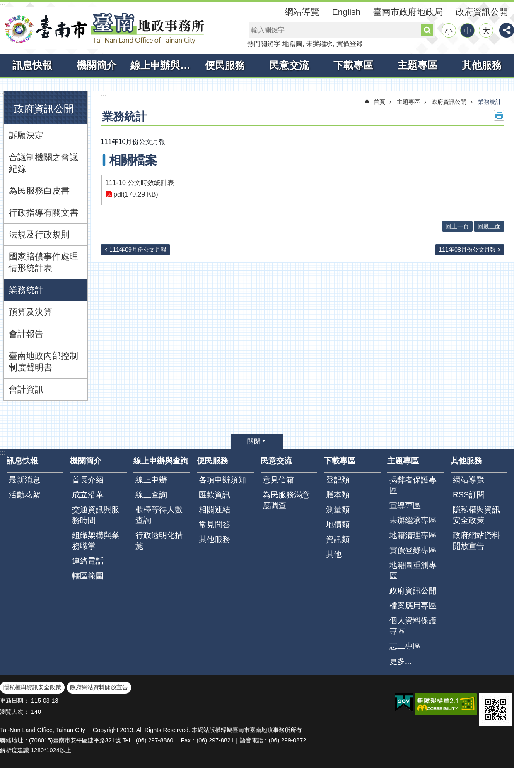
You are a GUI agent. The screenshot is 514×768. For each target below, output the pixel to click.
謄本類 (338, 494)
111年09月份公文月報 (138, 249)
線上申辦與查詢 (161, 65)
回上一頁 (457, 226)
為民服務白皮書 (39, 190)
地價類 (338, 524)
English (346, 12)
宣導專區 (405, 505)
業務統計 (26, 290)
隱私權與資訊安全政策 (476, 515)
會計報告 (26, 333)
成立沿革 (88, 494)
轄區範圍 (88, 575)
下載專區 (353, 65)
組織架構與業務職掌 (95, 540)
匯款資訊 (214, 494)
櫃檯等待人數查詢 (159, 515)
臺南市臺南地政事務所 (103, 28)
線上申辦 (151, 479)
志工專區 (405, 646)
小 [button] (449, 30)
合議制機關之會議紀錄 (43, 162)
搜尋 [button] (427, 30)
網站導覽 (302, 12)
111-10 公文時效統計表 (139, 182)
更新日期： (14, 700)
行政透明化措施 (159, 540)
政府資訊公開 (482, 12)
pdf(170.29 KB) (135, 194)
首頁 (379, 101)
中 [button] (467, 30)
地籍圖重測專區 (413, 570)
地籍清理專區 (413, 535)
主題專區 (417, 65)
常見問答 (214, 524)
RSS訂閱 (469, 494)
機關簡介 (96, 65)
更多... (400, 661)
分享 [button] (506, 30)
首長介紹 (88, 479)
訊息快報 (32, 65)
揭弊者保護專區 (413, 485)
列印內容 (499, 115)
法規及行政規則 (39, 234)
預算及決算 (30, 312)
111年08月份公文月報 (467, 249)
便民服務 (225, 65)
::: (2, 5)
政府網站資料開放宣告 (476, 540)
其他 (334, 554)
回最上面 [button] (489, 226)
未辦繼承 (319, 43)
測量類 (338, 509)
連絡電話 (88, 561)
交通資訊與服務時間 (95, 515)
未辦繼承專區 (413, 520)
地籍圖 (292, 43)
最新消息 (24, 479)
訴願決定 (26, 135)
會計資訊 (26, 389)
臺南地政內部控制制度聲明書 (43, 361)
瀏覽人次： (14, 711)
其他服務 (482, 65)
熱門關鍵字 (263, 43)
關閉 (254, 441)
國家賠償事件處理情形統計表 (43, 262)
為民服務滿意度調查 (286, 500)
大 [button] (486, 30)
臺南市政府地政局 (408, 12)
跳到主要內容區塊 (4, 4)
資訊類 (338, 539)
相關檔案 (133, 160)
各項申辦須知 (222, 479)
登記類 (338, 479)
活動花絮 (24, 494)
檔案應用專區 (413, 605)
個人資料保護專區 (413, 626)
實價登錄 (349, 43)
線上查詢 (151, 494)
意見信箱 (278, 479)
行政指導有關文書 (43, 212)
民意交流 (289, 65)
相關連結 (214, 509)
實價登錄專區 (413, 550)
